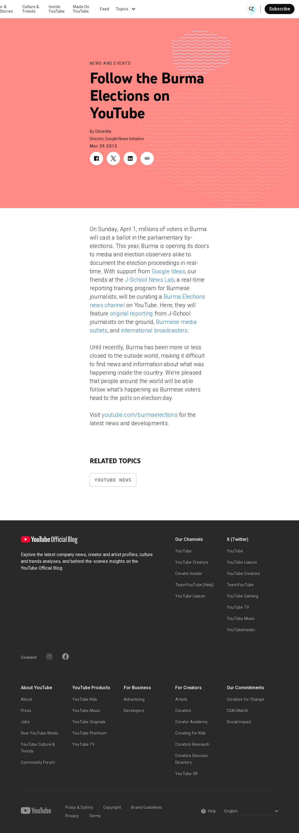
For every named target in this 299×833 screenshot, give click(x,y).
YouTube (183, 551)
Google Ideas (168, 271)
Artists (181, 699)
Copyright (112, 807)
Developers (134, 710)
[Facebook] (65, 656)
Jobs (25, 722)
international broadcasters (154, 330)
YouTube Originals (88, 722)
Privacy (72, 816)
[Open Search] (251, 9)
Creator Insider (188, 573)
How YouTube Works (39, 733)
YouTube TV (238, 607)
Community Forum (38, 762)
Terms (95, 816)
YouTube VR (186, 773)
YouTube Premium (89, 733)
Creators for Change (245, 699)
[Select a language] (250, 811)
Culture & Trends (137, 9)
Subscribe (279, 9)
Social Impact (239, 722)
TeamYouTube (240, 585)
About (26, 699)
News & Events (79, 9)
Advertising (134, 699)
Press (26, 710)
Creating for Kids (190, 733)
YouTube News (113, 480)
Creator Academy (191, 722)
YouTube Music (241, 618)
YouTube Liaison (190, 596)
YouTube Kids (84, 699)
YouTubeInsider (241, 630)
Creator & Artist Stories (107, 9)
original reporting (131, 313)
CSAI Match (237, 710)
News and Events (110, 63)
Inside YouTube (162, 9)
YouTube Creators (191, 562)
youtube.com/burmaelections (139, 414)
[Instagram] (49, 656)
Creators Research (192, 744)
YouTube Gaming (242, 596)
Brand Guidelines (146, 807)
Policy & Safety (79, 807)
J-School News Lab (149, 279)
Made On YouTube (187, 9)
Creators (183, 710)
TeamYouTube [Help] (194, 585)
